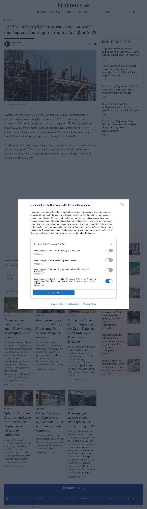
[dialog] (73, 254)
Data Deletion (57, 304)
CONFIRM (53, 293)
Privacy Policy (89, 304)
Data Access (73, 304)
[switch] (109, 250)
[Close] (123, 205)
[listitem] (73, 244)
